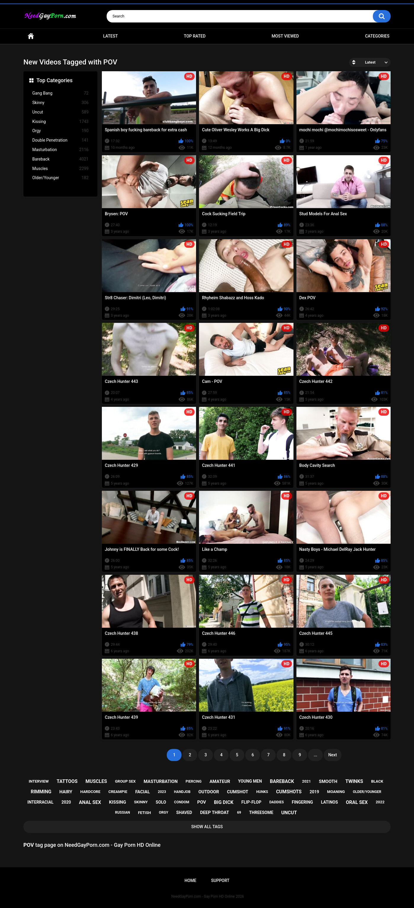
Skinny (60, 102)
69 (239, 812)
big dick (224, 802)
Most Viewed (285, 36)
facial (142, 791)
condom (181, 802)
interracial (41, 802)
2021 (306, 781)
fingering (302, 802)
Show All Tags (207, 826)
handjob (182, 792)
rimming (41, 791)
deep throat (214, 812)
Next (332, 754)
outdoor (208, 791)
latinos (329, 802)
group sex (125, 781)
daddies (276, 802)
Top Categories (54, 80)
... (315, 754)
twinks (354, 781)
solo (161, 802)
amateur (219, 781)
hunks (262, 792)
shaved (184, 812)
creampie (117, 791)
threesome (261, 812)
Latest (110, 36)
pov (201, 802)
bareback (282, 781)
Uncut (60, 112)
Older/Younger (60, 177)
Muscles (60, 168)
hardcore (90, 791)
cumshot (237, 791)
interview (39, 781)
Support (220, 880)
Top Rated (195, 36)
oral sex (357, 802)
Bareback (60, 159)
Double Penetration (60, 140)
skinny (141, 802)
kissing (117, 802)
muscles (96, 781)
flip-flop (251, 802)
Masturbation (60, 149)
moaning (336, 791)
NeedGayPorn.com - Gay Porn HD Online (203, 896)
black (377, 781)
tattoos (67, 781)
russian (122, 812)
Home (30, 36)
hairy (65, 791)
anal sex (90, 802)
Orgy (60, 130)
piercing (194, 781)
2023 (162, 792)
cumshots (288, 791)
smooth (328, 781)
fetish (144, 812)
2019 (314, 791)
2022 (380, 802)
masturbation (161, 781)
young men (250, 781)
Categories (377, 36)
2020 (66, 802)
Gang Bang (60, 93)
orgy (164, 812)
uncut (289, 812)
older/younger (367, 792)
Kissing (60, 121)
